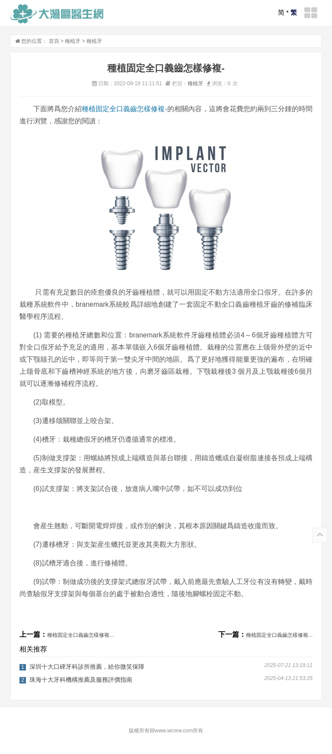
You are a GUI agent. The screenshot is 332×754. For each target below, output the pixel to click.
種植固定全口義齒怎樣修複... (80, 635)
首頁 (54, 41)
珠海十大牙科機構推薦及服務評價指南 (80, 679)
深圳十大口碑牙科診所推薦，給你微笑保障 (86, 666)
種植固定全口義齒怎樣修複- (124, 108)
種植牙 (72, 41)
